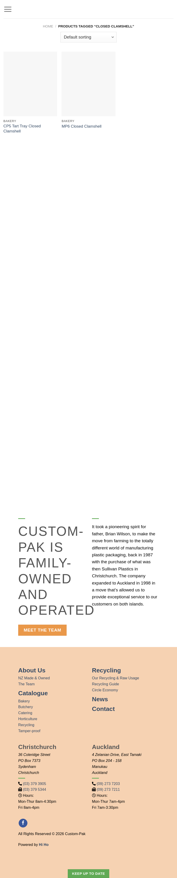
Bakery (24, 701)
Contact (103, 708)
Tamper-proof (29, 731)
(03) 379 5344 (34, 789)
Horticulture (27, 719)
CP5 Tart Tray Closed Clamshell (22, 128)
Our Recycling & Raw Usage (115, 678)
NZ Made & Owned (34, 678)
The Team (26, 684)
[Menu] (7, 9)
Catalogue (33, 693)
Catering (25, 713)
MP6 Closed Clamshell (81, 126)
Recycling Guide (105, 684)
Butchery (25, 707)
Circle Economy (105, 690)
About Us (31, 670)
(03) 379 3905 (34, 784)
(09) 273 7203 (108, 784)
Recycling (26, 725)
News (100, 699)
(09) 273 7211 (108, 789)
